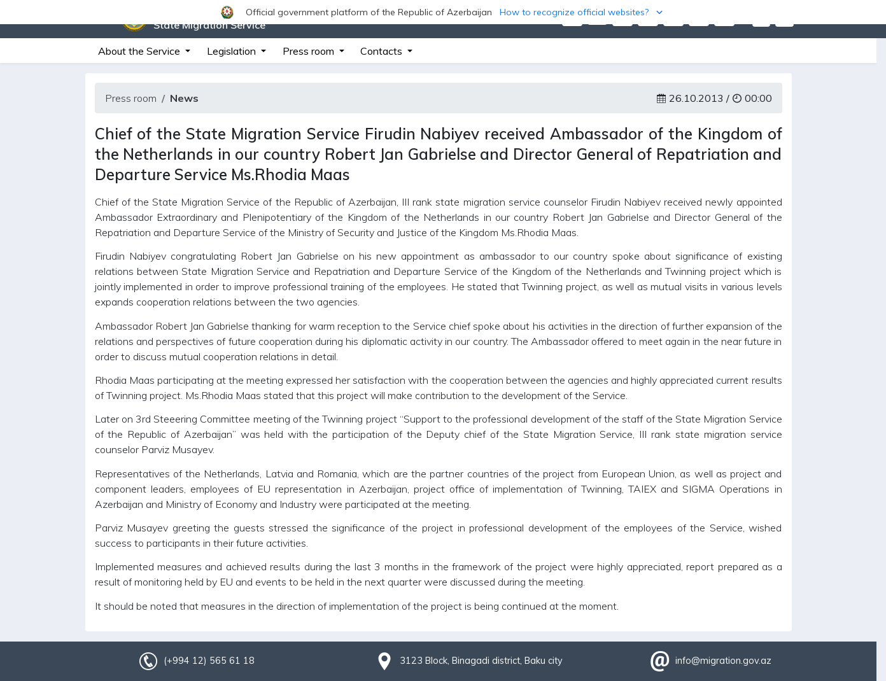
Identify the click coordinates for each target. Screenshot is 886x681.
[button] (443, 12)
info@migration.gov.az (723, 660)
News (184, 98)
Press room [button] (310, 51)
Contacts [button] (382, 51)
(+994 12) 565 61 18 (209, 660)
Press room (131, 98)
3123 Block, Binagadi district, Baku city (481, 660)
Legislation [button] (232, 51)
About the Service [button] (140, 51)
